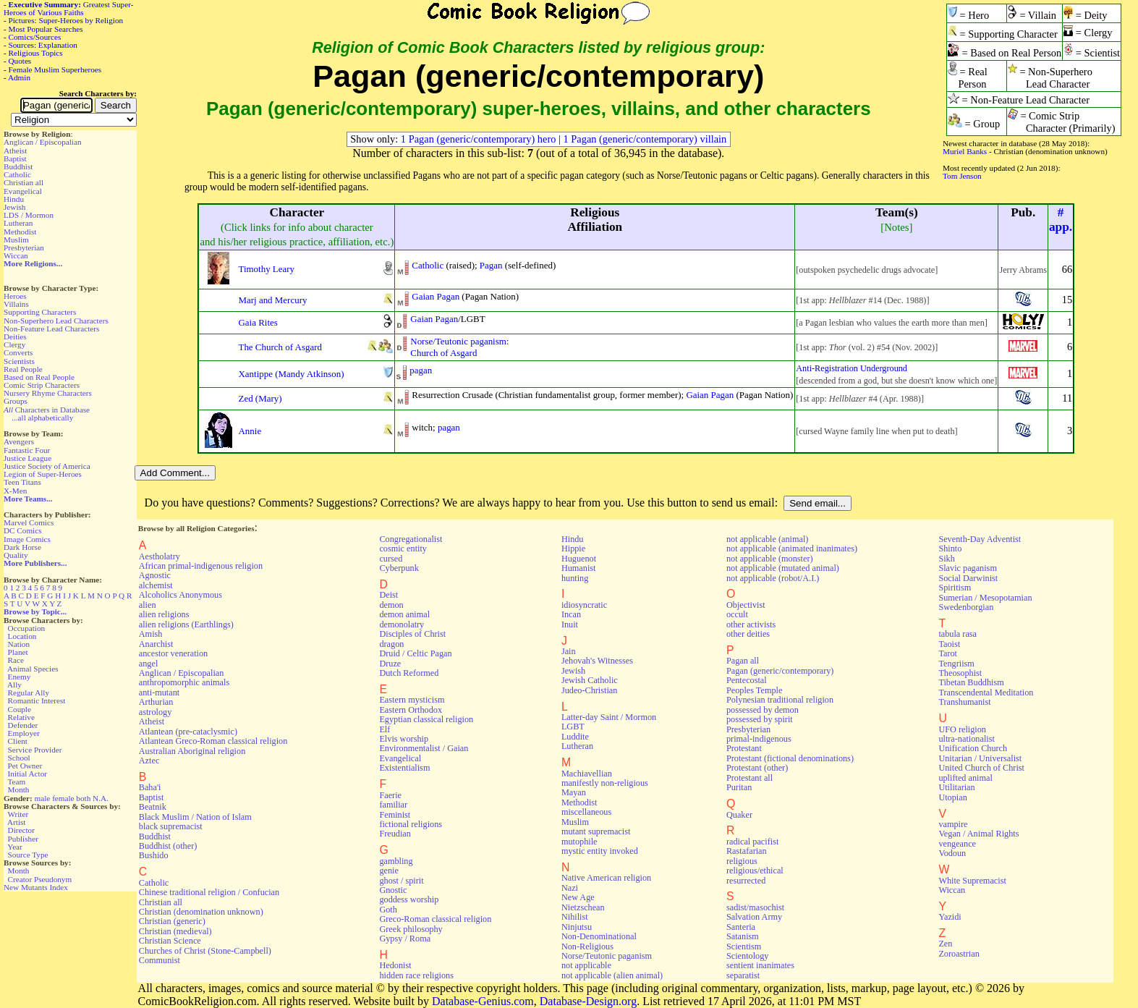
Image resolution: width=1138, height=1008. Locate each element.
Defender (23, 725)
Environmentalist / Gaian (423, 748)
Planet (18, 652)
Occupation (27, 628)
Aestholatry (159, 556)
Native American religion (606, 878)
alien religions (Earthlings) (186, 624)
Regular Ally (28, 692)
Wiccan (16, 255)
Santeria (740, 927)
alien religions (164, 614)
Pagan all (742, 661)
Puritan (739, 787)
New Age (578, 897)
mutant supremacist (595, 831)
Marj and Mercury (272, 300)
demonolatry (401, 624)
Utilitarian (956, 787)
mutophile (579, 842)
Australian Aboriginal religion (192, 751)
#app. (1060, 220)
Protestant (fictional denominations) (790, 758)
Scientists (19, 361)
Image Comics (27, 539)
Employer (24, 733)
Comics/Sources (35, 37)
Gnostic (393, 890)
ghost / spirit (401, 881)
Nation (19, 644)
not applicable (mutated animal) (782, 568)
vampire (952, 824)
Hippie (573, 548)
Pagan (491, 265)
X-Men (15, 490)
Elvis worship (403, 739)
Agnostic (155, 575)
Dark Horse (22, 547)
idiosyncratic (584, 605)
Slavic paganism (967, 568)
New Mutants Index (36, 887)
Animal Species (33, 668)
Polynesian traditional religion (779, 700)
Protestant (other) (757, 768)
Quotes (20, 60)
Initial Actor (27, 773)
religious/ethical (755, 870)
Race (16, 660)
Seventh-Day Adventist (979, 539)
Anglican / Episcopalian (43, 141)
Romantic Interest (37, 700)
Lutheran (18, 223)
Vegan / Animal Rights (978, 834)
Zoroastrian (958, 954)
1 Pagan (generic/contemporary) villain (645, 139)
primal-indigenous (758, 739)
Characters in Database (47, 409)
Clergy (14, 344)
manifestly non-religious (604, 783)
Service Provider (35, 749)
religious (741, 861)
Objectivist (745, 605)
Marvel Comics (29, 522)
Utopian (952, 797)
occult (737, 614)
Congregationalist (410, 539)
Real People (23, 369)
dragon (391, 644)
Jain (568, 651)
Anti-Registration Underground (851, 368)
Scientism (743, 946)
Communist (159, 960)
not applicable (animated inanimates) (791, 548)
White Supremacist (972, 881)
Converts (18, 352)
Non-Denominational (599, 936)
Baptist (15, 158)
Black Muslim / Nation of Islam (195, 817)
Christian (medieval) (175, 931)
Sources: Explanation (43, 45)
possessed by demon (762, 710)
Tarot (947, 653)
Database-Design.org (588, 1001)
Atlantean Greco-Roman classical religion (213, 741)
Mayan (573, 792)
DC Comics (23, 530)
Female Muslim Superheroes (55, 69)
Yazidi (949, 917)
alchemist (156, 585)
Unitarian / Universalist (980, 758)
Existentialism (404, 768)
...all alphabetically (42, 417)
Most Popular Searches (46, 29)
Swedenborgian (965, 607)
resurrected (745, 881)
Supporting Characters (40, 312)
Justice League (27, 458)
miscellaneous (586, 812)
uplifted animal (965, 778)
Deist (388, 595)
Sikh (946, 559)
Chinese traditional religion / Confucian (209, 892)
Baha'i (150, 787)
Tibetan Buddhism (970, 682)
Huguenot (578, 559)
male (43, 798)
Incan (571, 614)
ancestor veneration (173, 653)
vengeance (957, 844)
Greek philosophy (410, 929)
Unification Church (972, 748)
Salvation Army (754, 917)
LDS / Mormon (29, 215)
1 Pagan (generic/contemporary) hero (478, 139)
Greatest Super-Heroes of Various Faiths (68, 8)
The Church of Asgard (279, 347)
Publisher (23, 838)
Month (19, 789)
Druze (390, 663)
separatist (743, 975)
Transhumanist (964, 702)
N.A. (101, 798)
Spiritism (954, 588)
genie (389, 870)
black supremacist (171, 826)
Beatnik (152, 807)
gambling (395, 861)
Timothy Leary (266, 268)
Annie (249, 430)
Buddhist (18, 166)
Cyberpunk (398, 568)
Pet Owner (25, 765)
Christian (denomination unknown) (201, 912)
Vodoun (952, 853)
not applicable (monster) (769, 559)
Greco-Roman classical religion (435, 919)
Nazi (569, 888)
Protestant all (749, 778)
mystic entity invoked (599, 851)
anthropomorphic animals (184, 682)
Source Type (28, 854)
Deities (15, 336)
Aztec (149, 760)
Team (16, 781)
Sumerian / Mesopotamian (985, 598)
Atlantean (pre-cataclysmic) (188, 732)
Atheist (15, 150)
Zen (945, 944)
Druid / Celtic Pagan (415, 653)
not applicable (586, 965)
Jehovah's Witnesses (597, 661)
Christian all (23, 182)
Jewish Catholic (589, 680)
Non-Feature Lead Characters (51, 328)
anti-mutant (159, 692)
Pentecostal (746, 680)
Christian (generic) (172, 921)
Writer (17, 814)
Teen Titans (22, 482)
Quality (16, 555)
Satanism (742, 936)
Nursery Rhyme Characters (48, 393)
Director (21, 830)
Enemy (19, 676)
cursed (390, 559)
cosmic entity (403, 548)
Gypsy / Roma (404, 938)
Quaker (739, 815)
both (83, 798)
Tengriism (956, 663)
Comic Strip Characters (42, 385)
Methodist (20, 231)
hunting (574, 578)
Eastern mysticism (411, 700)
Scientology (747, 956)
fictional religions (410, 824)
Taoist (949, 644)
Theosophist (960, 673)
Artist (16, 822)
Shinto (949, 548)
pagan (420, 370)
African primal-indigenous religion (201, 566)
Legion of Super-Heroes (43, 474)
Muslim (16, 239)
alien (147, 605)
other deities (748, 634)
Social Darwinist (968, 578)
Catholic (17, 174)
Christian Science (170, 941)
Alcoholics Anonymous (180, 595)
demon (391, 605)
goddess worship (408, 899)
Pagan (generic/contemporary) (779, 671)
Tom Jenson (962, 175)
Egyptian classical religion (426, 719)
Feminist (394, 815)
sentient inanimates (760, 965)
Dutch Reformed (408, 673)
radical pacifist (752, 842)
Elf (384, 729)
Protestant (744, 748)
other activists (751, 624)
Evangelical (23, 191)
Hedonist (395, 965)
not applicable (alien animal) (612, 975)
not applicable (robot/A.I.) (772, 578)
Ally (14, 684)
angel (148, 663)
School (19, 757)
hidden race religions (416, 975)
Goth (387, 910)
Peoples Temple (754, 690)
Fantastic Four (27, 450)
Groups (15, 401)
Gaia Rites (257, 322)
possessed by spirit (759, 719)
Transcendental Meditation (985, 692)
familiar (393, 805)
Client (17, 741)
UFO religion (962, 729)
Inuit (569, 624)
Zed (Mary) (259, 398)
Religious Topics (36, 52)
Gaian (423, 296)
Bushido (154, 855)
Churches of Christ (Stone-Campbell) (205, 951)
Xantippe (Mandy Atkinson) (291, 373)
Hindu (14, 199)
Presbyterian (24, 247)
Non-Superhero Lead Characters (56, 320)
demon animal (404, 614)
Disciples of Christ (412, 634)
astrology (155, 712)
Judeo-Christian (589, 690)
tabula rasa (957, 634)
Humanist (578, 568)
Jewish (14, 207)
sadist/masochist (755, 907)
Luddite (575, 737)
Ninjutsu (576, 927)
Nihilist (574, 917)
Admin (19, 77)
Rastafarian (746, 851)
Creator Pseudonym (40, 879)
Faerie (390, 795)
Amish (151, 634)
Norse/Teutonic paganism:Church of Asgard (459, 347)
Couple (19, 709)
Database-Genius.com (483, 1001)
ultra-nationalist (966, 739)
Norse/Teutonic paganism (606, 956)
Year (14, 846)
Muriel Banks (965, 151)
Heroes (15, 296)
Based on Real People (39, 377)
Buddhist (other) (168, 846)
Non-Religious (587, 946)
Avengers (19, 441)
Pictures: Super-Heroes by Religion (66, 20)
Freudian (395, 834)
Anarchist (156, 644)
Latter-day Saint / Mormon (608, 717)
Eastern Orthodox (410, 710)
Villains (16, 304)
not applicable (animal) (767, 539)
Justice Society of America (47, 466)
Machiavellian (586, 773)
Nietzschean (583, 907)
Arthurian (156, 702)
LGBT (573, 726)
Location (22, 636)
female (63, 798)
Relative (21, 717)
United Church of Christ (981, 768)
